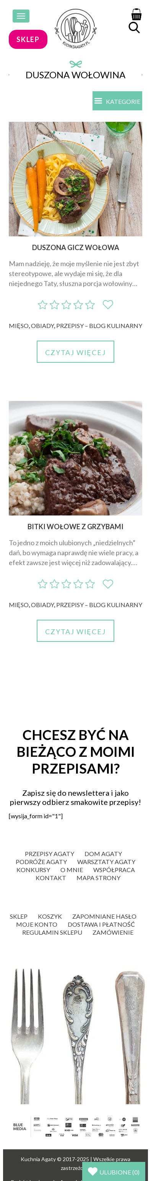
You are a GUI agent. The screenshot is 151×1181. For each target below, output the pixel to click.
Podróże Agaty (41, 861)
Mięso (19, 325)
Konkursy (33, 869)
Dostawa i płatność (101, 924)
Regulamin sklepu (52, 932)
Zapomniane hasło (104, 916)
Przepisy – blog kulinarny (99, 325)
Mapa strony (98, 877)
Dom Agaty (103, 853)
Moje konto (36, 924)
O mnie (71, 869)
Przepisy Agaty (49, 853)
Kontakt (51, 877)
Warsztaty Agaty (106, 861)
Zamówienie (113, 932)
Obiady (42, 325)
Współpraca (114, 869)
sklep (28, 39)
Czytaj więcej (75, 352)
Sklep (19, 916)
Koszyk (50, 916)
